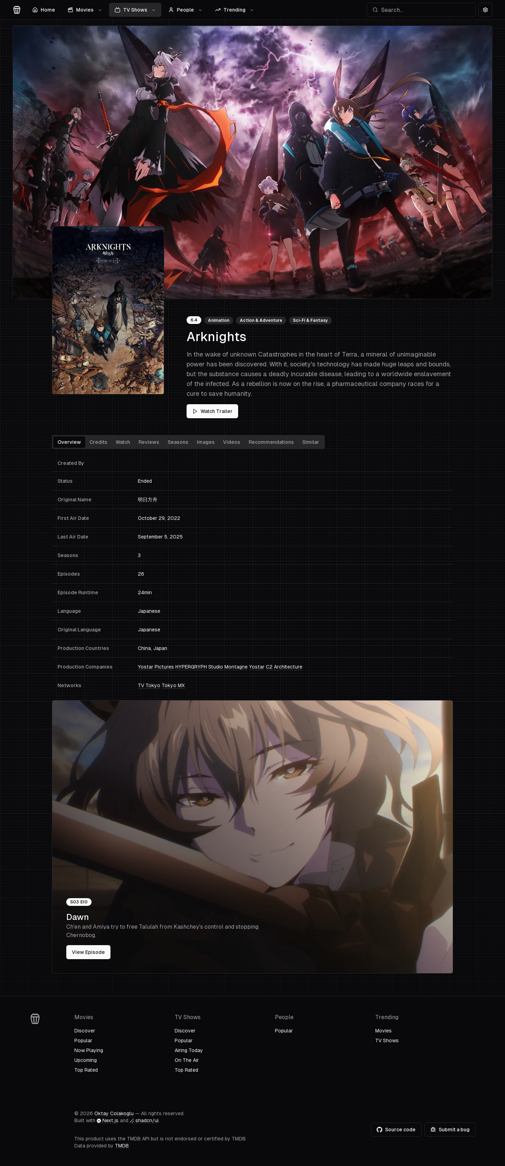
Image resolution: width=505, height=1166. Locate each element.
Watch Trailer (212, 411)
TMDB (122, 1145)
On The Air (187, 1060)
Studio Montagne (228, 667)
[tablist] (188, 442)
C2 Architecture (284, 667)
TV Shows (135, 10)
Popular (83, 1040)
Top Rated (86, 1070)
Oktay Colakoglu (114, 1113)
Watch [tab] (123, 442)
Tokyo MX (173, 685)
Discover (84, 1030)
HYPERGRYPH (191, 667)
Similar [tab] (310, 442)
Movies (85, 10)
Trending (234, 10)
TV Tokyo (149, 685)
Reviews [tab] (149, 442)
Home (43, 10)
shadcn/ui (144, 1120)
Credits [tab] (98, 442)
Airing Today (189, 1050)
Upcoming (85, 1060)
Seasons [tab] (178, 442)
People (185, 10)
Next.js (108, 1120)
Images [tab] (206, 442)
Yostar (256, 667)
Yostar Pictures (156, 667)
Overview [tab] (69, 442)
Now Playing (88, 1050)
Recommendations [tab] (271, 442)
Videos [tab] (231, 442)
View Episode (88, 952)
